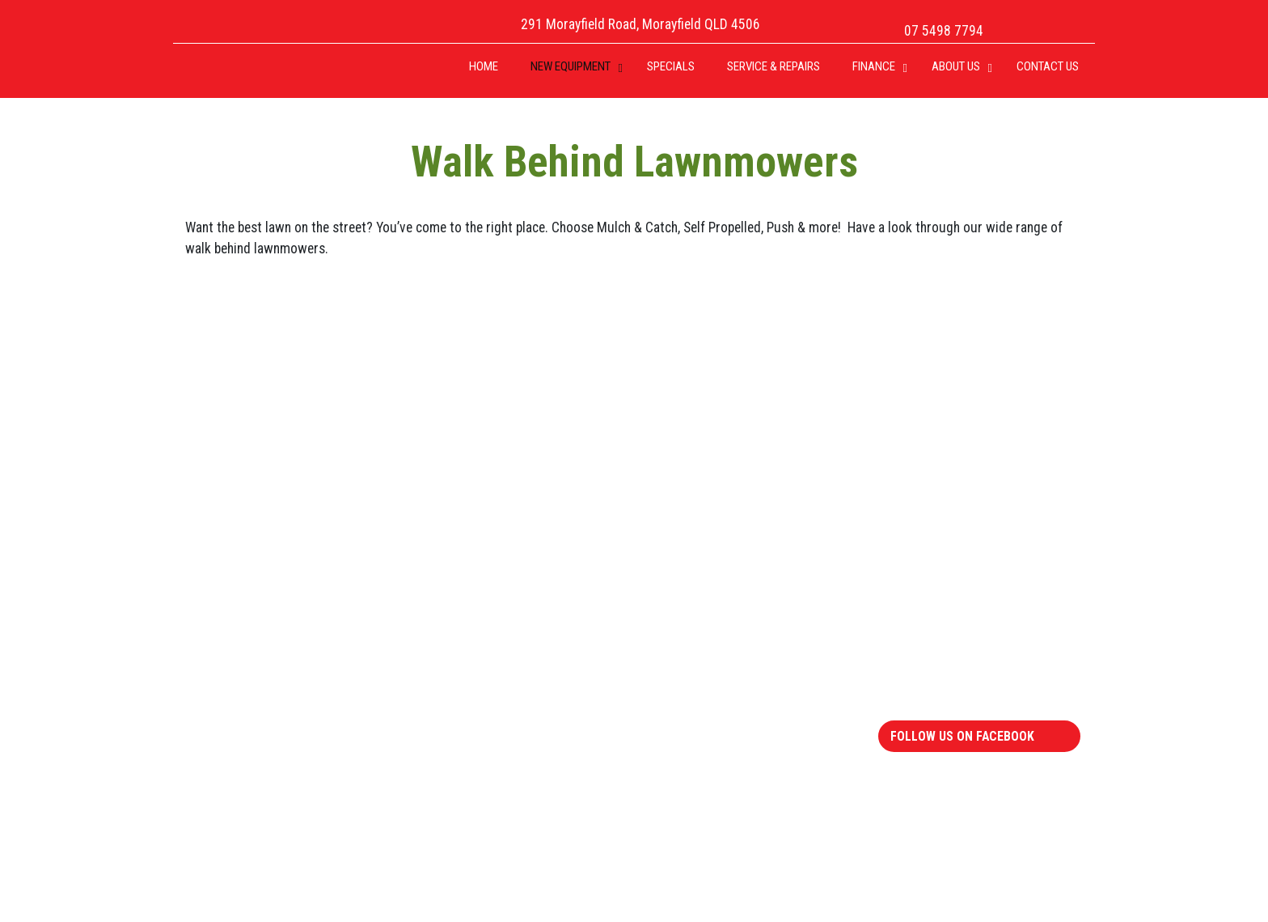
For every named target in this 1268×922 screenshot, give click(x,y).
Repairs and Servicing (952, 615)
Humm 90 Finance (942, 658)
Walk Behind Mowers (260, 658)
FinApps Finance (937, 637)
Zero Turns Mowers (257, 637)
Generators (693, 637)
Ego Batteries (700, 679)
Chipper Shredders (484, 679)
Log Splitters (469, 701)
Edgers (452, 637)
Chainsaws (462, 658)
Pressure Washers (483, 808)
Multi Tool (461, 786)
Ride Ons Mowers (251, 615)
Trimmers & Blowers (489, 765)
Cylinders (458, 722)
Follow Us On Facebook (962, 736)
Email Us (852, 341)
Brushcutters (469, 615)
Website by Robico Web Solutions (990, 892)
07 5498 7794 (943, 31)
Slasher (453, 743)
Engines (683, 615)
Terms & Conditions (948, 679)
